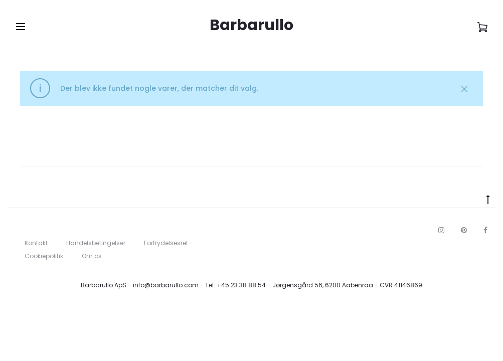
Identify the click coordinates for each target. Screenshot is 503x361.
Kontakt (36, 243)
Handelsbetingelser (95, 243)
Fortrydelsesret (166, 243)
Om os (92, 256)
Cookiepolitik (44, 256)
